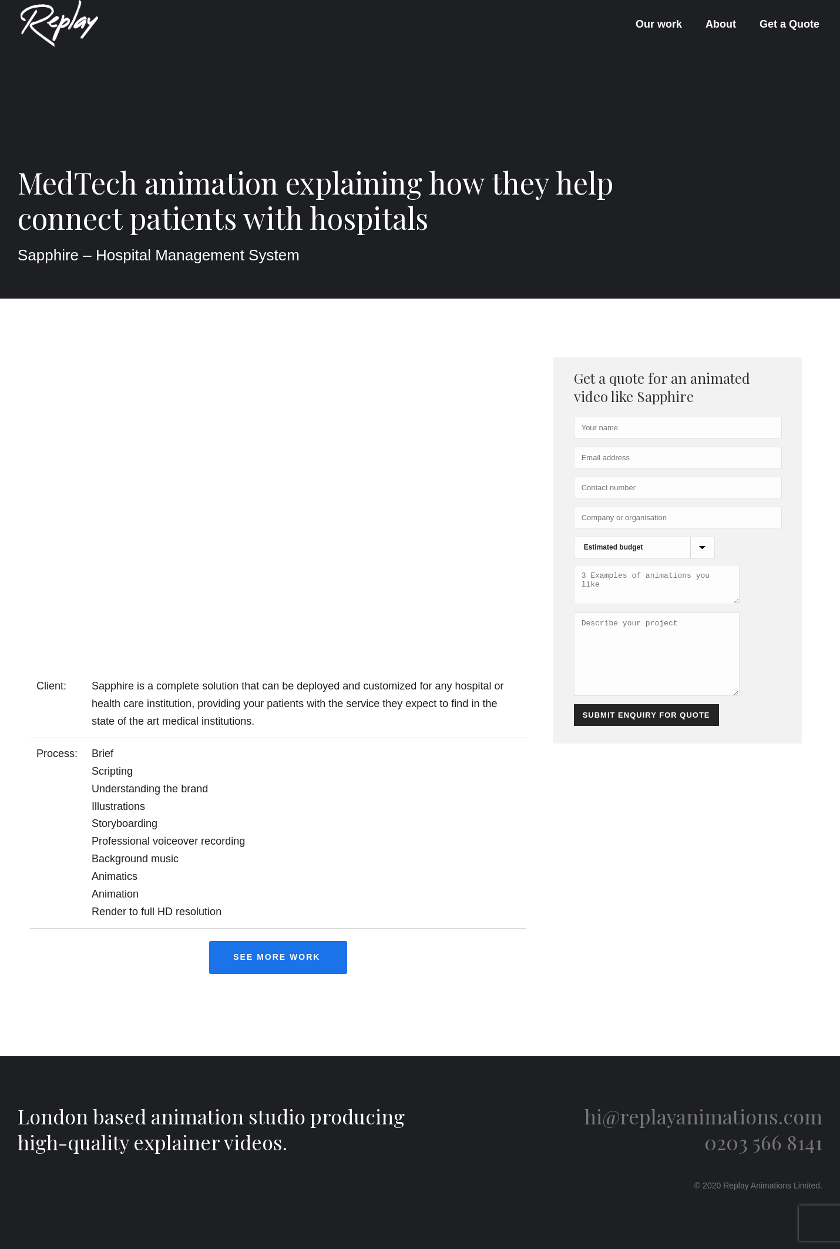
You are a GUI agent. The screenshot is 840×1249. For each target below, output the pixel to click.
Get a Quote (789, 24)
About (720, 24)
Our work (659, 24)
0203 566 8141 (763, 1142)
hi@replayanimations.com (703, 1116)
